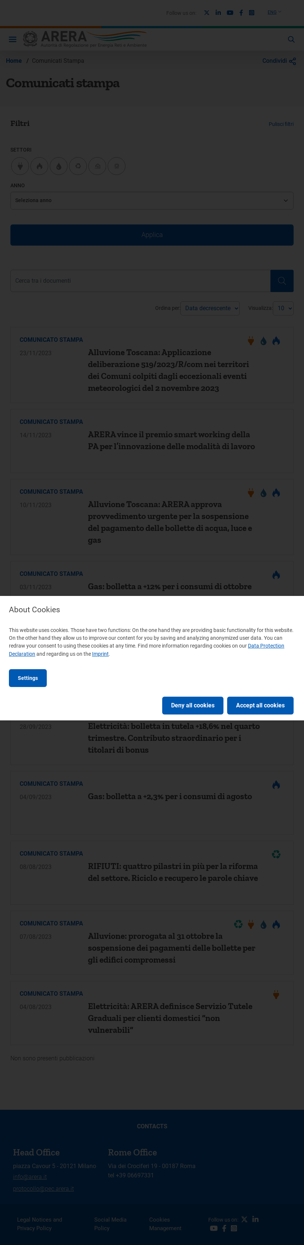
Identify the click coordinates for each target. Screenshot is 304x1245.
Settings (28, 678)
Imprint (100, 654)
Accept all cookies (260, 705)
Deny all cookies (193, 705)
